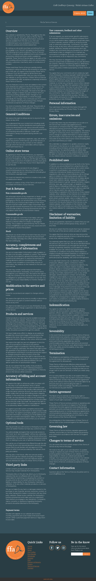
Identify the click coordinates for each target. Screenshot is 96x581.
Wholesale (31, 556)
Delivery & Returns (34, 562)
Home (30, 546)
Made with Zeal (48, 579)
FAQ (29, 560)
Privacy (30, 564)
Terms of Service (33, 566)
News (30, 550)
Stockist (30, 558)
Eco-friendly (32, 554)
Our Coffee (32, 552)
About (30, 548)
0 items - (79, 13)
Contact (30, 568)
